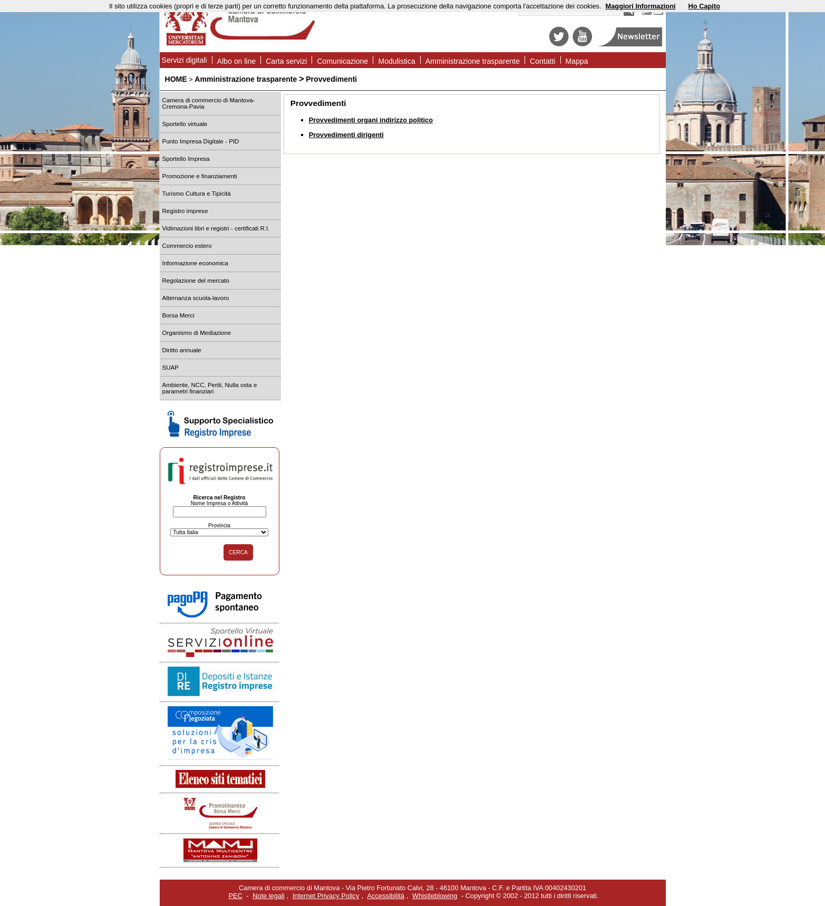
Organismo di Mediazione (196, 333)
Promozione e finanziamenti (199, 176)
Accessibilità (385, 896)
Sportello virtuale (185, 124)
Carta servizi (286, 61)
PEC (235, 896)
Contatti (543, 61)
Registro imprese (185, 211)
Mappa (577, 61)
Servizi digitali (184, 60)
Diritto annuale (181, 350)
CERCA (238, 552)
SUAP (170, 367)
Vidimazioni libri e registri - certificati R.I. (216, 228)
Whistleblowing (434, 896)
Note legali (268, 896)
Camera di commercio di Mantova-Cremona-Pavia (208, 103)
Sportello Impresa (186, 159)
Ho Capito (704, 6)
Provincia (219, 525)
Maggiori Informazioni (641, 6)
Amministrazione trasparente (472, 61)
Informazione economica (195, 263)
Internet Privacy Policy (326, 896)
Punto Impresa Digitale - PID (200, 141)
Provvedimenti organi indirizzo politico (371, 120)
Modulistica (396, 61)
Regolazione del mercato (195, 280)
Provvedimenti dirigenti (346, 135)
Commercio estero (187, 246)
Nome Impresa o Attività (219, 503)
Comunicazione (342, 61)
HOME (176, 79)
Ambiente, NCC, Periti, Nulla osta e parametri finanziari (209, 388)
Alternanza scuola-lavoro (195, 298)
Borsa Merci (178, 315)
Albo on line (236, 61)
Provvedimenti (331, 79)
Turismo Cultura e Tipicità (196, 193)
